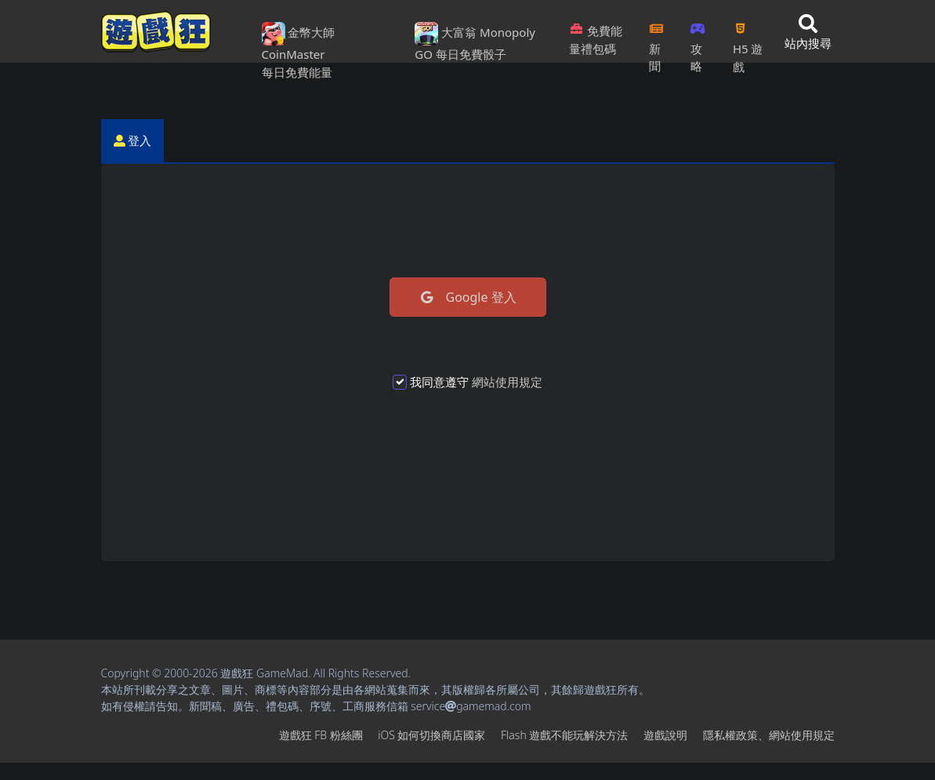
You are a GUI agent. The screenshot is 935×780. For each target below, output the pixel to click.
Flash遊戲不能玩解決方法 (564, 734)
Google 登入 (467, 297)
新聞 (656, 43)
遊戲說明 (665, 734)
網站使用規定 (507, 382)
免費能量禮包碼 (595, 39)
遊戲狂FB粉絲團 (321, 734)
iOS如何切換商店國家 (431, 734)
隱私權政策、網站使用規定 (769, 734)
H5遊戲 (748, 43)
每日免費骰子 (471, 54)
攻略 (697, 43)
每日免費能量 (297, 72)
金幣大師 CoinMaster (298, 42)
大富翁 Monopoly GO (475, 42)
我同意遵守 (476, 382)
